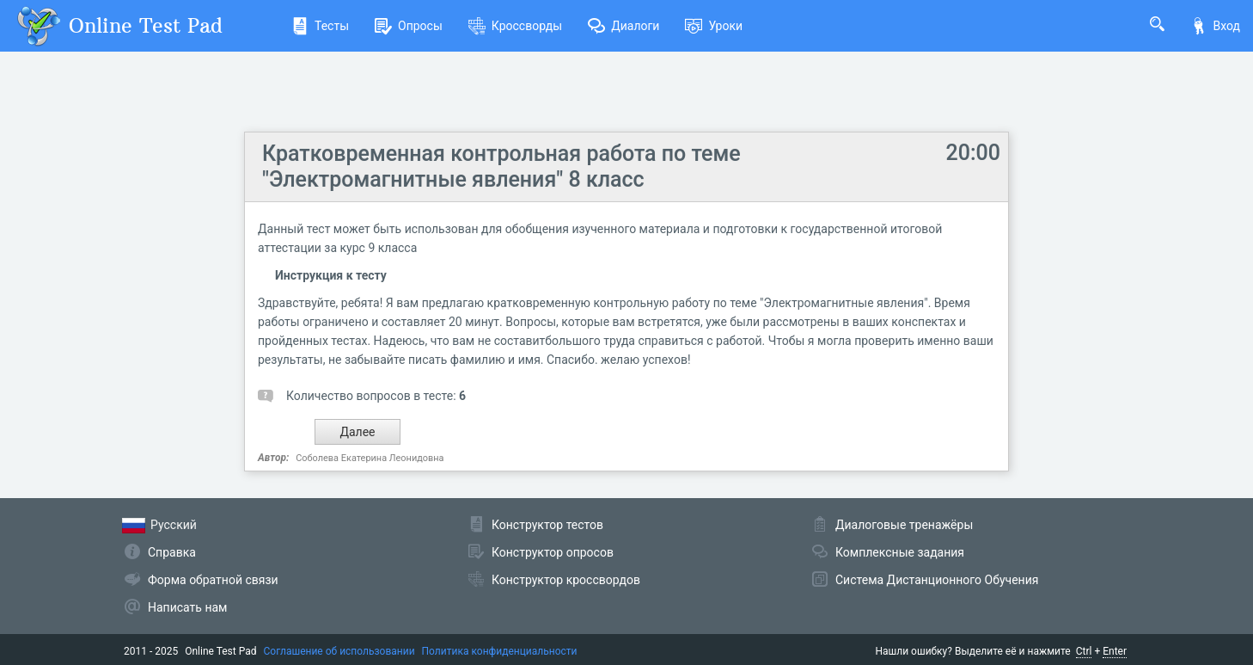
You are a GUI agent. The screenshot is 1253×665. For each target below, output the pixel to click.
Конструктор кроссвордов (566, 580)
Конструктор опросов (553, 552)
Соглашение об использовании (339, 651)
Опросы (409, 25)
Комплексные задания (899, 552)
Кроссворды (515, 25)
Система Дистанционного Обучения (936, 580)
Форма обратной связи (213, 580)
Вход (1215, 25)
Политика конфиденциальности (500, 651)
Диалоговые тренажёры (904, 525)
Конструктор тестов (547, 525)
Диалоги (623, 25)
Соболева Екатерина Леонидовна (369, 458)
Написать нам (187, 607)
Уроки (714, 25)
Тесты (320, 25)
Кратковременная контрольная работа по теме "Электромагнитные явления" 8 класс (501, 166)
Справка (172, 552)
